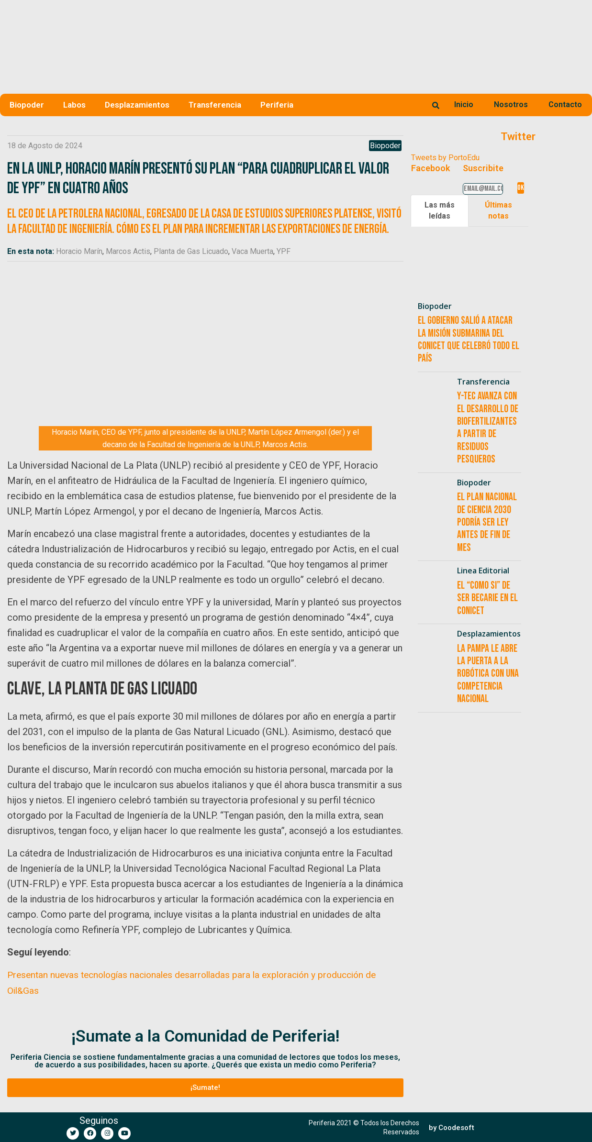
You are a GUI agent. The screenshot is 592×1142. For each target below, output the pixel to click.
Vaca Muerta (252, 251)
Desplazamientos (137, 105)
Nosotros (511, 104)
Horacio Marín (79, 251)
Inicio (463, 104)
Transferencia (215, 105)
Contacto (565, 104)
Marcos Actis (128, 251)
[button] (205, 1087)
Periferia (276, 105)
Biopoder (27, 105)
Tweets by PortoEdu (445, 157)
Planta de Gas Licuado (191, 251)
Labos (74, 105)
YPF (283, 251)
